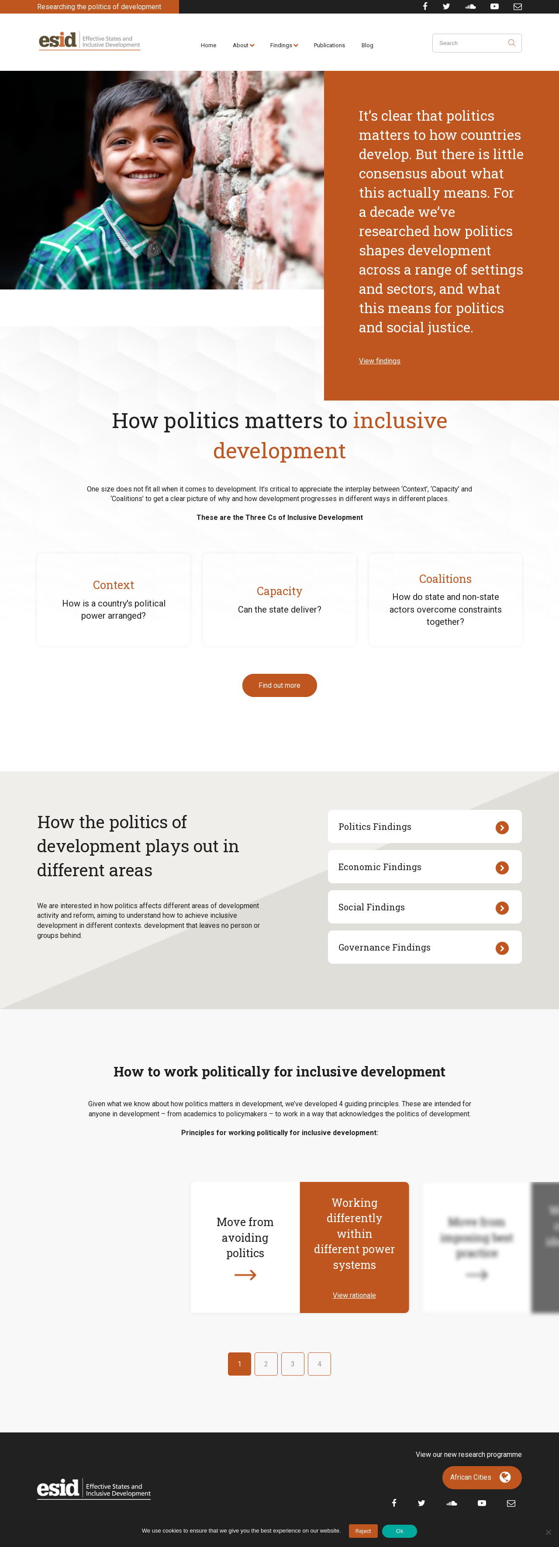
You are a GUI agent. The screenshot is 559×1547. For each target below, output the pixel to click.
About (240, 45)
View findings (379, 361)
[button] (84, 1247)
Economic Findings (423, 868)
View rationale (354, 1295)
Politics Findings (423, 827)
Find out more (279, 685)
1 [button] (240, 1364)
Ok (400, 1531)
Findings (281, 45)
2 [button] (266, 1364)
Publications (329, 45)
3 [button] (293, 1364)
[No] (548, 1532)
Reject (363, 1531)
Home (208, 45)
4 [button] (319, 1364)
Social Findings (423, 908)
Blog (367, 45)
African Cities (470, 1477)
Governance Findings (423, 948)
